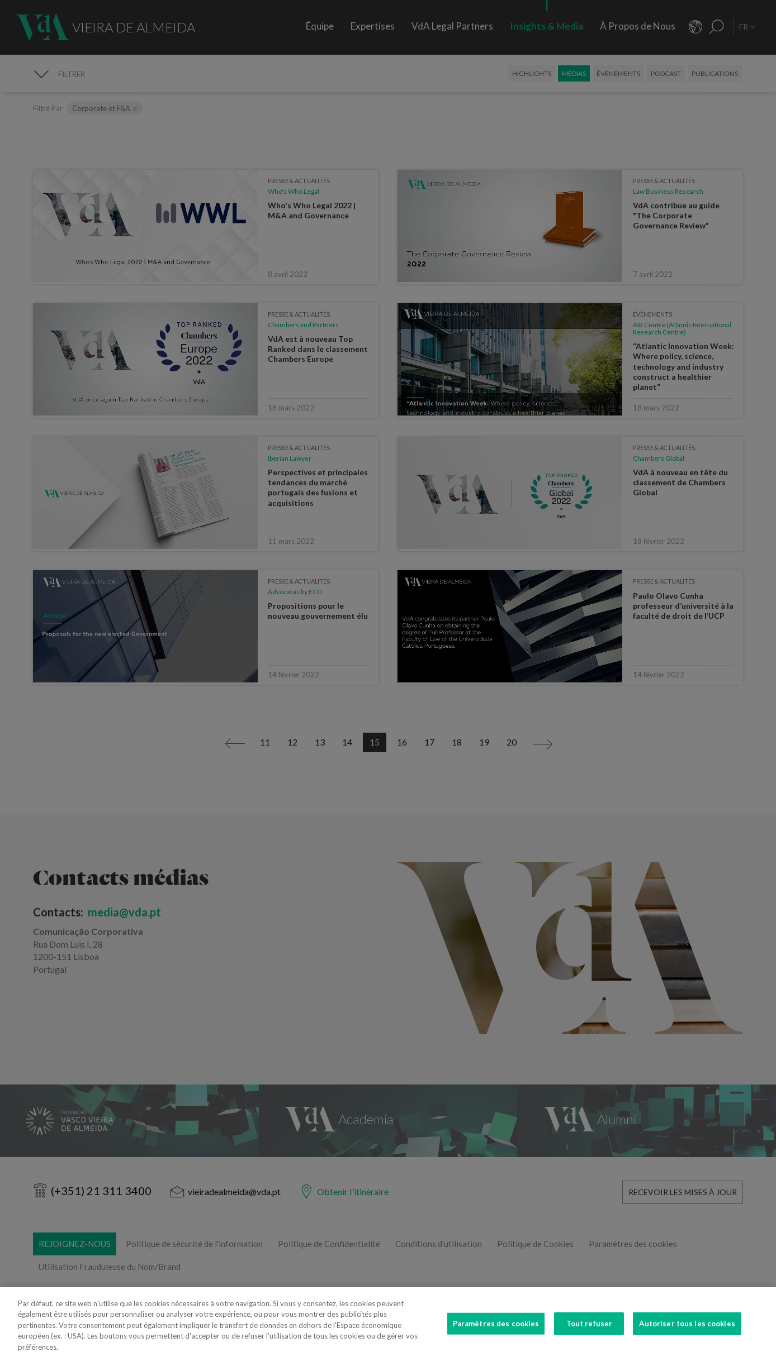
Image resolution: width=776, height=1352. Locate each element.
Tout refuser (589, 1335)
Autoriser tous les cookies (687, 1335)
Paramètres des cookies (496, 1335)
